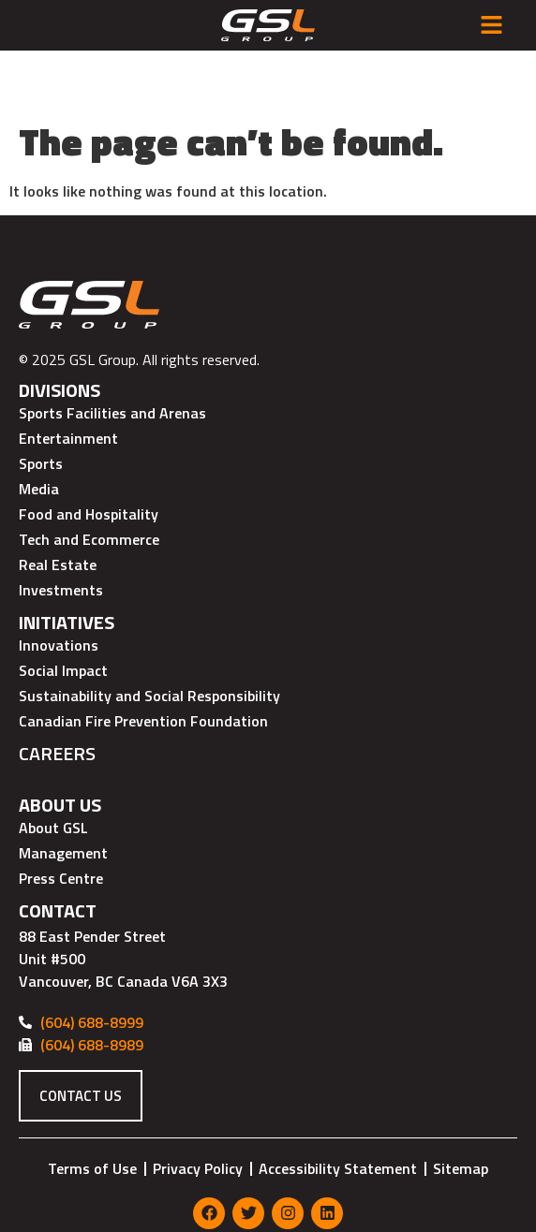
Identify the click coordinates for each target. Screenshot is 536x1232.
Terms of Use (92, 1105)
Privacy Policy (198, 1105)
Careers (57, 691)
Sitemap (460, 1105)
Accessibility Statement (338, 1105)
